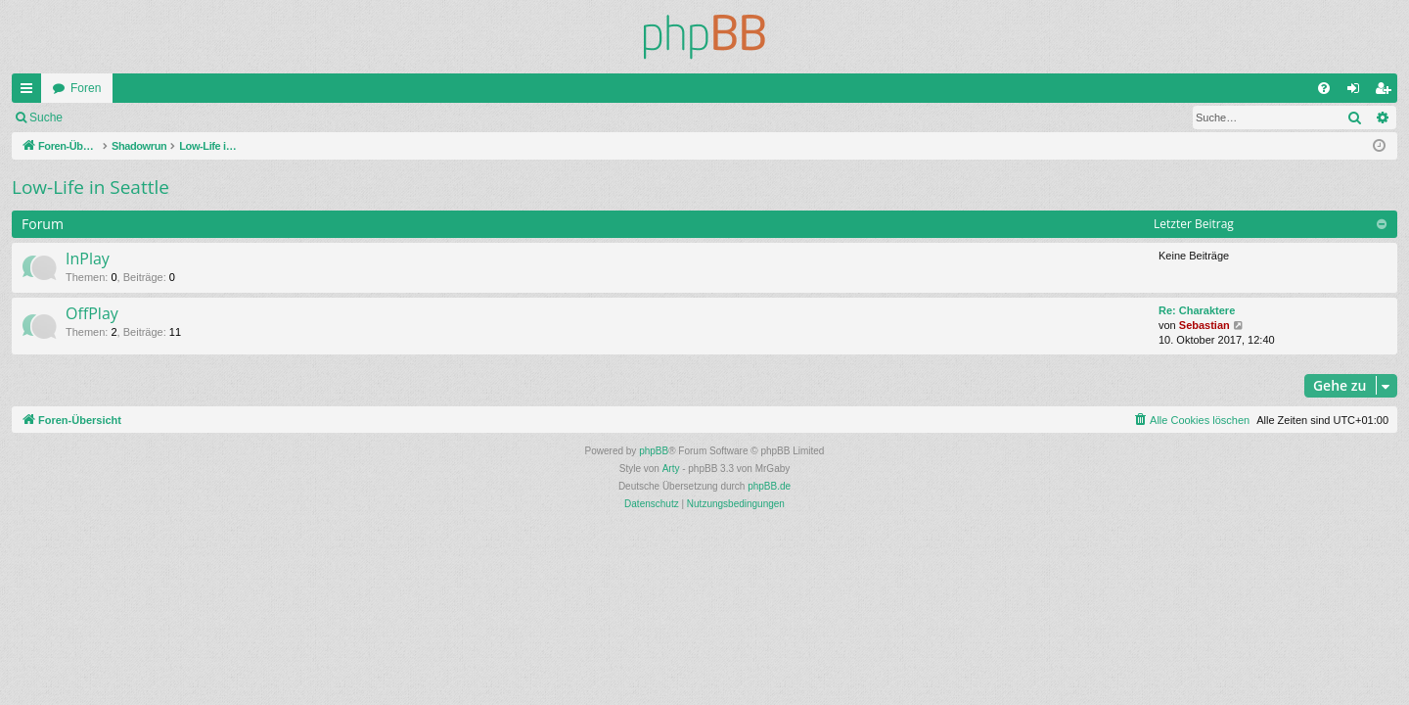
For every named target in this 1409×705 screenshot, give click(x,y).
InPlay (88, 258)
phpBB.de (769, 486)
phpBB (653, 451)
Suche (46, 117)
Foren (85, 88)
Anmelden (117, 117)
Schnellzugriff (30, 92)
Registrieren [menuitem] (1387, 92)
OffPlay (92, 313)
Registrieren (204, 117)
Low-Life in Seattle (90, 187)
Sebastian (1204, 325)
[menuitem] (1324, 88)
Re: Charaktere (1197, 310)
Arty (671, 468)
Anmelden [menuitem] (1357, 92)
